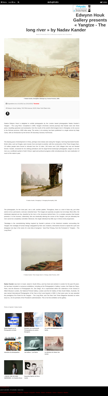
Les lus (11, 2)
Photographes (4, 392)
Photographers (12, 392)
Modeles (66, 392)
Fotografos (20, 392)
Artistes (43, 392)
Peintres (38, 392)
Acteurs (54, 392)
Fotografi (26, 392)
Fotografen (32, 392)
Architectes (49, 392)
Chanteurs (60, 392)
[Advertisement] (45, 15)
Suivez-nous (20, 389)
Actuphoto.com (5, 387)
